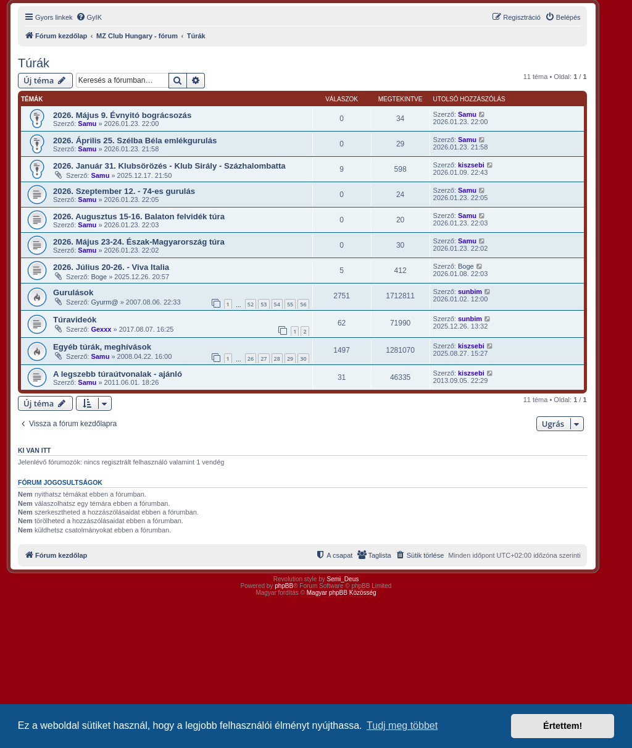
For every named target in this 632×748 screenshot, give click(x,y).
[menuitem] (89, 17)
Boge (99, 276)
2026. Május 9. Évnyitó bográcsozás (122, 115)
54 (277, 304)
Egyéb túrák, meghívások (102, 346)
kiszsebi (471, 165)
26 (250, 359)
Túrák (33, 63)
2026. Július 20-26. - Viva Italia (111, 267)
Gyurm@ (104, 302)
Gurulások (73, 292)
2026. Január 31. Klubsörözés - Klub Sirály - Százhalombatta (169, 165)
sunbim (470, 291)
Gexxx (101, 329)
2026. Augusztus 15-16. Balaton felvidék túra (139, 216)
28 (277, 359)
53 (263, 304)
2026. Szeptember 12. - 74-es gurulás (124, 191)
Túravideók (74, 319)
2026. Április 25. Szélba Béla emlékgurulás (135, 140)
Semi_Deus (343, 579)
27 (263, 359)
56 (303, 304)
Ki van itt (34, 450)
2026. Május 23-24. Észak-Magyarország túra (139, 241)
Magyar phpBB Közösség (341, 592)
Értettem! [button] (562, 726)
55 (290, 304)
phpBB (284, 585)
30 (303, 359)
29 (290, 359)
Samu (87, 123)
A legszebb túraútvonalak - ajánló (117, 374)
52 (250, 304)
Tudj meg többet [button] (402, 725)
